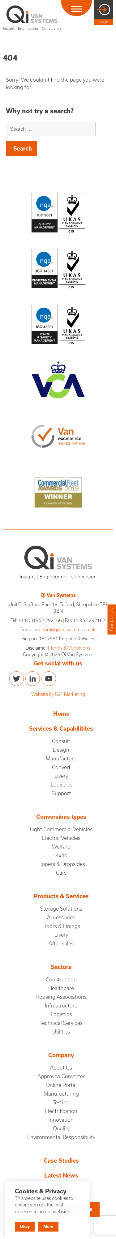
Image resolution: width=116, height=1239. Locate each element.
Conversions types (61, 816)
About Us (61, 1067)
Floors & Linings (61, 926)
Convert (61, 767)
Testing (61, 1102)
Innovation (61, 1120)
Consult (61, 741)
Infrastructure (61, 1005)
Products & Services (61, 896)
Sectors (61, 967)
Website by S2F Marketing (58, 694)
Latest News (61, 1175)
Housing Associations (61, 997)
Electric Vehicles (61, 838)
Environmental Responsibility (61, 1137)
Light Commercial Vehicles (61, 829)
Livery (61, 776)
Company (61, 1055)
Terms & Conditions (70, 648)
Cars (61, 873)
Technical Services (61, 1023)
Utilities (61, 1031)
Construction (61, 979)
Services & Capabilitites (61, 728)
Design (61, 750)
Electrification (61, 1111)
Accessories (61, 917)
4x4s (61, 855)
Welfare (61, 846)
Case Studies (61, 1160)
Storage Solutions (61, 909)
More (48, 1226)
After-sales (61, 943)
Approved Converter (61, 1076)
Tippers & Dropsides (61, 864)
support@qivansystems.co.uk (65, 629)
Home (61, 713)
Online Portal (61, 1085)
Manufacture (61, 758)
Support (61, 793)
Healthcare (61, 988)
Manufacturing (61, 1094)
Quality (61, 1128)
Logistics (61, 784)
